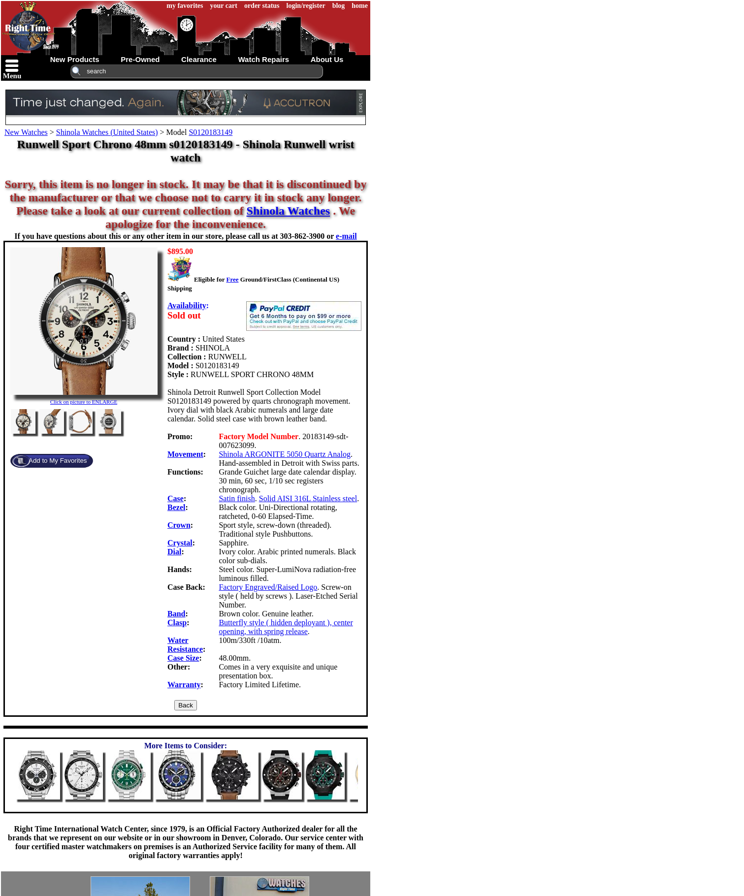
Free (232, 279)
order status (262, 5)
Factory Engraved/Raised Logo (268, 587)
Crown (179, 525)
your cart (223, 5)
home (360, 5)
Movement (185, 454)
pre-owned (140, 59)
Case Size (183, 658)
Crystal (180, 543)
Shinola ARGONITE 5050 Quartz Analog (285, 454)
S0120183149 (210, 132)
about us (327, 59)
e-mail (346, 236)
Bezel (176, 507)
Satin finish (237, 498)
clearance (199, 59)
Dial (174, 551)
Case (175, 498)
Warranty (184, 684)
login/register (306, 5)
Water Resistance (185, 644)
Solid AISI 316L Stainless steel (308, 498)
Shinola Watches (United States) (107, 132)
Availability (186, 305)
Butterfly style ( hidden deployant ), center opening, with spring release (286, 627)
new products (74, 59)
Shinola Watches (288, 210)
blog (338, 5)
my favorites (184, 5)
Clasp (177, 622)
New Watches (26, 132)
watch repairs (263, 59)
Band (176, 613)
